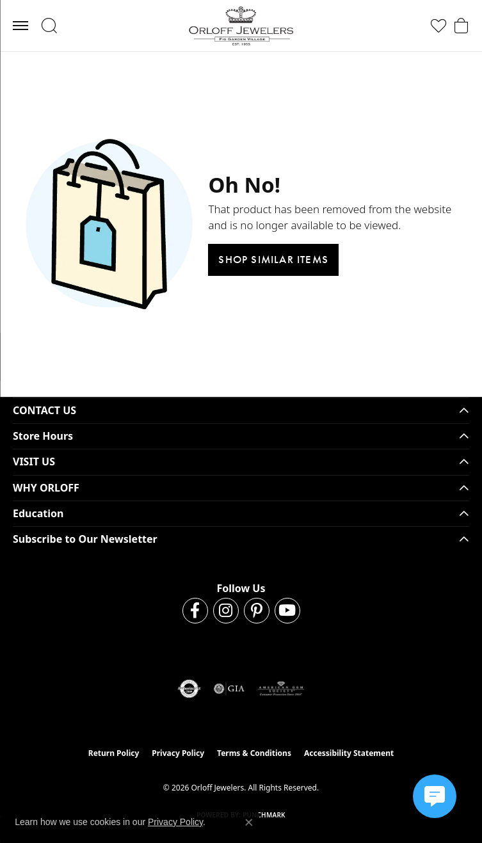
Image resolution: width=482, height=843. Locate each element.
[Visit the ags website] (281, 688)
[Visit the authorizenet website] (189, 688)
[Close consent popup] (249, 822)
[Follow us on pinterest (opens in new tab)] (256, 610)
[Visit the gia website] (229, 688)
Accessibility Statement (349, 753)
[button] (49, 25)
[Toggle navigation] (20, 25)
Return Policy (114, 753)
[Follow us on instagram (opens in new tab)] (226, 610)
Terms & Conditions (254, 753)
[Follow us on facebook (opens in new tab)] (195, 610)
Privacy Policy (178, 753)
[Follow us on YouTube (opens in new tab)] (287, 610)
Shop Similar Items (273, 259)
